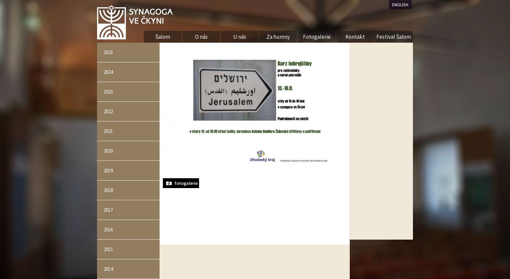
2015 (108, 249)
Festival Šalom (393, 36)
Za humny (278, 36)
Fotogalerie (317, 36)
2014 (108, 269)
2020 (108, 151)
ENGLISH (400, 5)
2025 (108, 52)
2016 (108, 229)
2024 (108, 72)
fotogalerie (186, 183)
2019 (108, 170)
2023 (108, 92)
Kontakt (355, 36)
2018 (108, 190)
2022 (108, 111)
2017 (108, 210)
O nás (201, 36)
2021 (108, 131)
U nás (239, 36)
